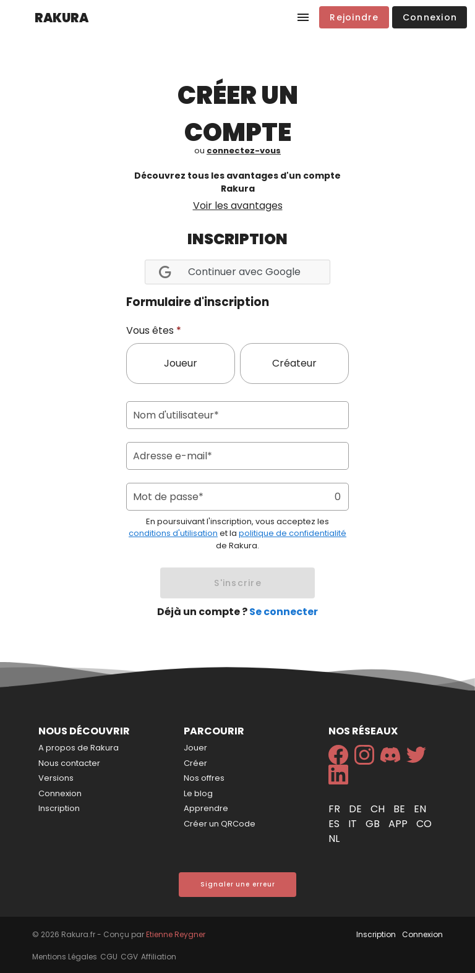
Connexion (60, 793)
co (424, 824)
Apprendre (206, 808)
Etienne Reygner (175, 934)
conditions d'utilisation (173, 533)
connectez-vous (244, 150)
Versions (56, 778)
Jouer (195, 748)
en (420, 809)
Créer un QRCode (219, 824)
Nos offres (204, 778)
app (399, 824)
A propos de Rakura (78, 748)
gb (374, 824)
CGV (129, 956)
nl (334, 838)
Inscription (59, 808)
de (356, 809)
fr (335, 809)
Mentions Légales (64, 956)
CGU (109, 956)
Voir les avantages (238, 205)
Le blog (198, 793)
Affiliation (158, 956)
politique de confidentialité (292, 533)
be (400, 809)
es (335, 824)
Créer (195, 763)
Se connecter (283, 612)
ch (378, 809)
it (353, 824)
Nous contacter (69, 763)
